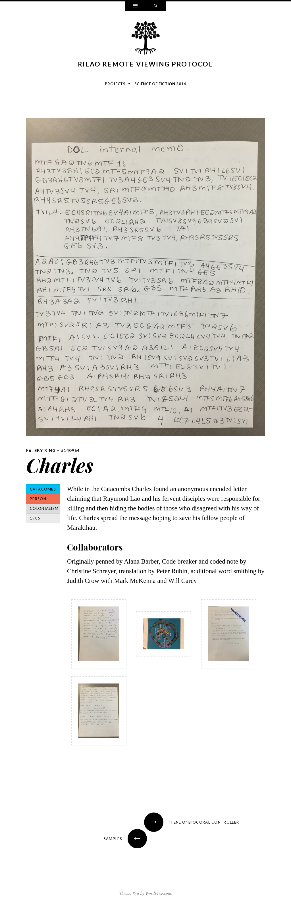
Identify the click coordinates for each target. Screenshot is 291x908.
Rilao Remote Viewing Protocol (145, 64)
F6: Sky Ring (41, 450)
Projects (115, 84)
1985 (35, 518)
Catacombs (43, 489)
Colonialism (44, 508)
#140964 (70, 450)
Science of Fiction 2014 (160, 84)
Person (38, 498)
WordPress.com (158, 893)
